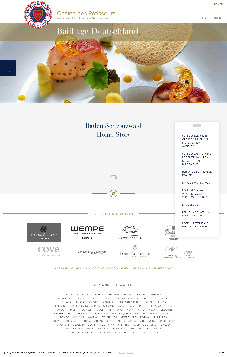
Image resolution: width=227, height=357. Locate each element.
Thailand (117, 328)
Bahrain (100, 294)
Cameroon (65, 298)
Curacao (80, 302)
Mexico (64, 317)
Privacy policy (126, 352)
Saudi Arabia (167, 321)
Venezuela (139, 332)
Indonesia (86, 309)
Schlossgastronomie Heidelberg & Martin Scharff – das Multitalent (196, 159)
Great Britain (126, 306)
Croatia (66, 302)
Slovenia (78, 324)
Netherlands (108, 317)
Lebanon (166, 309)
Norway (145, 317)
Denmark (107, 302)
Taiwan (89, 328)
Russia (152, 321)
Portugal (71, 321)
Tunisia (130, 328)
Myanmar (78, 317)
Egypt (148, 302)
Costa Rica (142, 298)
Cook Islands (123, 298)
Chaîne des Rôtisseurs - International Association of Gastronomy (92, 268)
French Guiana (90, 306)
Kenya (130, 309)
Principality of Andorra (96, 321)
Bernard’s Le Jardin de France (197, 173)
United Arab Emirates (81, 332)
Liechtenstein (63, 313)
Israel (100, 309)
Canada (80, 298)
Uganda (156, 328)
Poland (56, 321)
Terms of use (140, 268)
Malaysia (140, 313)
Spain (111, 324)
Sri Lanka (124, 324)
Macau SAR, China (121, 313)
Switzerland (74, 328)
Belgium (114, 294)
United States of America (113, 332)
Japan (119, 309)
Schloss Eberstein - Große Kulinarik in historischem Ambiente (195, 141)
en (221, 4)
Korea (141, 309)
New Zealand (128, 317)
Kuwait (153, 309)
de (215, 4)
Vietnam (154, 332)
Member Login (211, 18)
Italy (110, 309)
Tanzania (102, 328)
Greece (142, 306)
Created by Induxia (162, 268)
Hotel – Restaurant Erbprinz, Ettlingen (195, 225)
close (221, 352)
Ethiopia (161, 302)
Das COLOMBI (190, 204)
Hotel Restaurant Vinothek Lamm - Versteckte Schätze (195, 194)
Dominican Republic (129, 302)
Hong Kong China (161, 306)
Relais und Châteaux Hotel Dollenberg (195, 214)
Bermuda (127, 294)
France (73, 306)
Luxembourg (99, 313)
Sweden (166, 324)
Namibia (92, 317)
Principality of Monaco (129, 321)
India (73, 309)
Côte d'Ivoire (161, 298)
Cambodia (155, 294)
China (91, 298)
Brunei (141, 294)
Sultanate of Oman (145, 324)
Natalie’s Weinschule (196, 182)
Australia (72, 294)
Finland (60, 306)
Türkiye (143, 328)
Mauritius (167, 313)
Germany (108, 306)
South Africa (96, 324)
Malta (153, 313)
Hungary (61, 309)
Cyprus (93, 302)
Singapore (62, 324)
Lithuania (81, 313)
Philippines (160, 317)
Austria (87, 294)
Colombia (105, 298)
